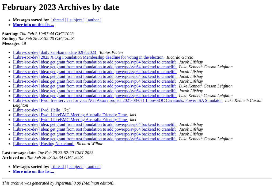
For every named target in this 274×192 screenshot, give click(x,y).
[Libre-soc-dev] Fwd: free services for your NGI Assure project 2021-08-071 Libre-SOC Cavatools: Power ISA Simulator (118, 100)
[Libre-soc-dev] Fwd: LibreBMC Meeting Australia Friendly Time (70, 115)
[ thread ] (58, 20)
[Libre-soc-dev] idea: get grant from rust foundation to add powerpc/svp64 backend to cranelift (95, 62)
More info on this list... (33, 24)
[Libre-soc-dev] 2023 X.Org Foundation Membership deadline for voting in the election (89, 57)
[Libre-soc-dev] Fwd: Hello (37, 110)
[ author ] (94, 20)
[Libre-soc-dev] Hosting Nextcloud (43, 143)
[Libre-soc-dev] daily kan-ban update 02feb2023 (55, 52)
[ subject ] (76, 20)
